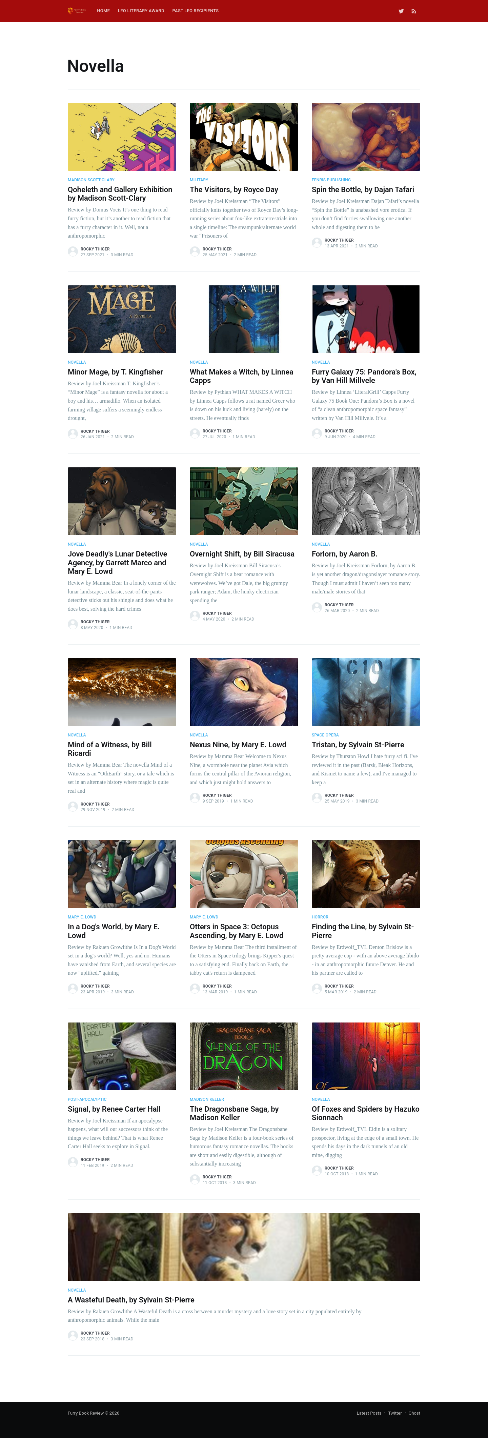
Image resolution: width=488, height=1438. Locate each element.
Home (103, 10)
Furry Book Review (86, 1413)
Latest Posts (369, 1413)
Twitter (395, 1413)
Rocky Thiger (95, 249)
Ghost (414, 1413)
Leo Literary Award (141, 10)
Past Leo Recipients (195, 10)
